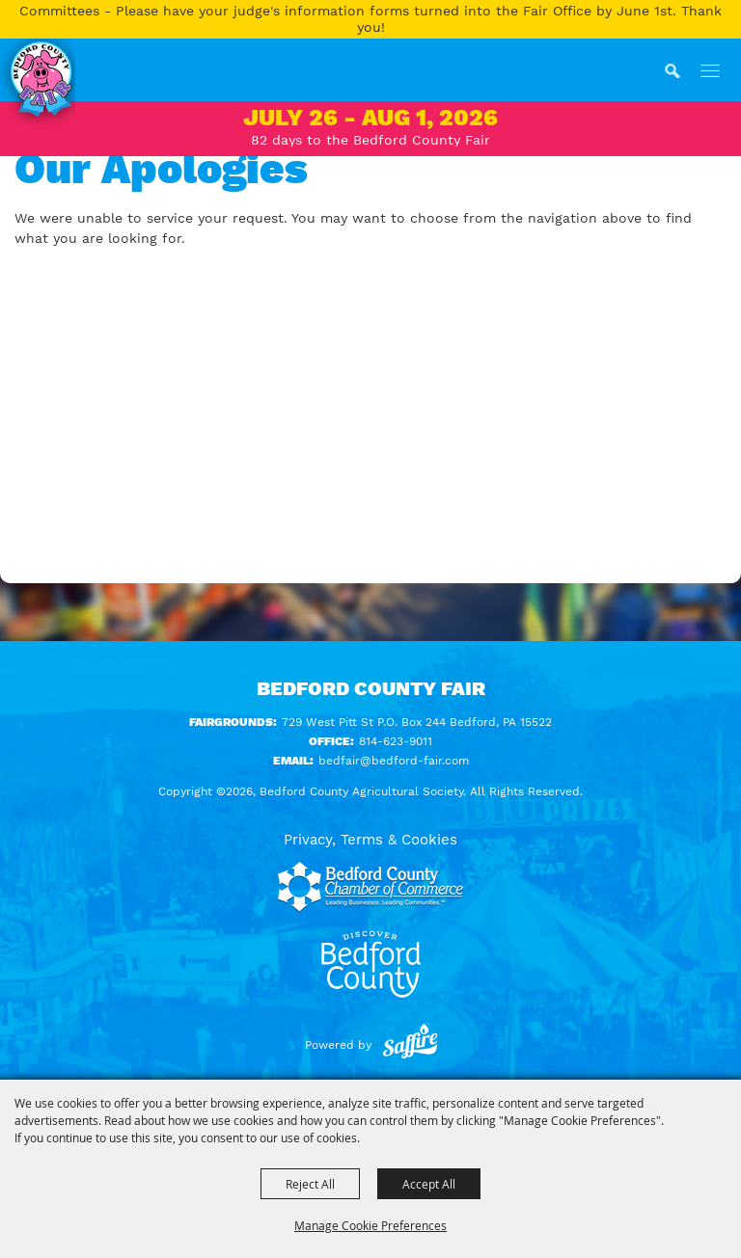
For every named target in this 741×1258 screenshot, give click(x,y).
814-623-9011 (395, 741)
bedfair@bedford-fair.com (393, 760)
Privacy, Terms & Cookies (370, 839)
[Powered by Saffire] (410, 1045)
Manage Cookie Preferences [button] (370, 1225)
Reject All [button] (310, 1183)
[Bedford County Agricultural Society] (37, 82)
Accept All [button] (428, 1183)
